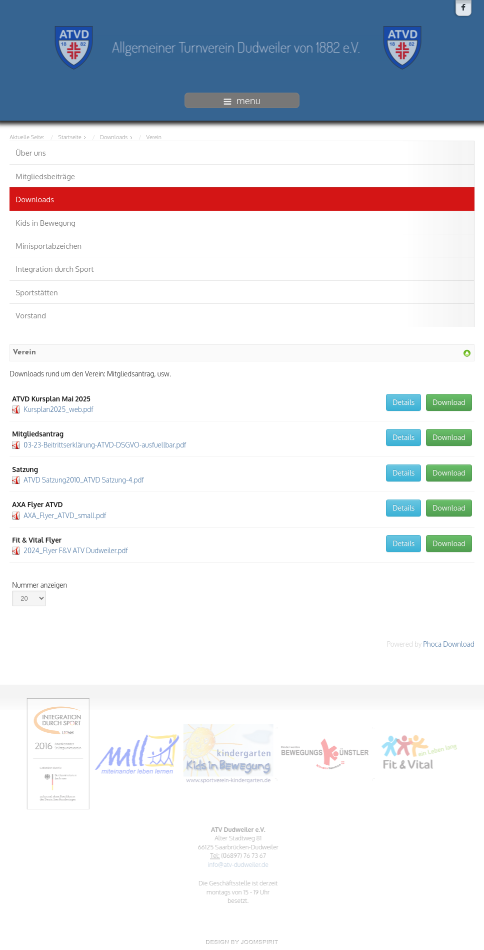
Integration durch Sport (55, 268)
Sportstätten (37, 291)
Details (403, 400)
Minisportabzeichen (49, 244)
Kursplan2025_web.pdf (58, 408)
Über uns (31, 152)
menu (242, 100)
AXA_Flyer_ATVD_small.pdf (65, 514)
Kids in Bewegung (46, 221)
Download (448, 400)
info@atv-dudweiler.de (236, 864)
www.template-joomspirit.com (242, 942)
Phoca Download (448, 642)
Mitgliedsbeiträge (45, 175)
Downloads (35, 198)
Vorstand (31, 314)
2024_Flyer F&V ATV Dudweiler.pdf (76, 549)
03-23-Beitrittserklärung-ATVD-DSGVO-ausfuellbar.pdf (105, 443)
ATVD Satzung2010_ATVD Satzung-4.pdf (84, 478)
